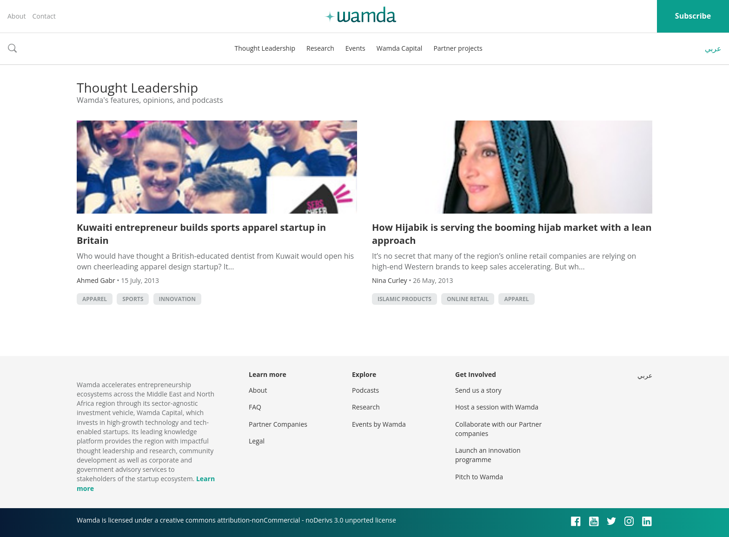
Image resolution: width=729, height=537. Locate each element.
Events (355, 48)
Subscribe (693, 16)
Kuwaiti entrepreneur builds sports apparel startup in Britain (201, 234)
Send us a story (478, 390)
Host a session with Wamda (496, 407)
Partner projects (457, 48)
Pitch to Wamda (479, 476)
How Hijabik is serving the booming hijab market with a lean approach (512, 234)
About (16, 16)
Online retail (468, 299)
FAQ (255, 407)
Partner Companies (278, 424)
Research (320, 48)
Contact (43, 16)
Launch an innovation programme (488, 455)
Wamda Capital (400, 48)
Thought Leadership (264, 48)
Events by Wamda (379, 424)
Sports (132, 299)
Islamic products (404, 299)
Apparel (94, 299)
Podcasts (365, 390)
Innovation (177, 299)
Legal (257, 440)
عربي (713, 48)
